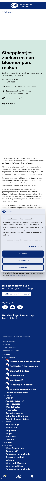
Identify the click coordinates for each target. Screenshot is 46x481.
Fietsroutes (11, 410)
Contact (10, 439)
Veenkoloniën (17, 380)
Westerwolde (17, 375)
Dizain (11, 336)
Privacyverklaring (8, 342)
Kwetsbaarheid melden (10, 350)
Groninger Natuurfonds (18, 454)
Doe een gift (12, 451)
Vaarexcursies (13, 404)
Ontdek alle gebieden (17, 392)
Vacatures (11, 436)
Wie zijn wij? (12, 424)
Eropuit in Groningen (14, 86)
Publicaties (11, 427)
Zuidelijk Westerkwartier (23, 389)
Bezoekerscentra (14, 413)
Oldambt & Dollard (19, 371)
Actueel (8, 442)
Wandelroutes (13, 407)
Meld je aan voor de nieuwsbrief (16, 294)
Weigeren (23, 267)
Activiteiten (8, 12)
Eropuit (9, 398)
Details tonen (34, 247)
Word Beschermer (15, 448)
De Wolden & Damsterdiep (24, 366)
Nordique (26, 336)
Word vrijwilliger (14, 466)
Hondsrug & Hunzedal (21, 385)
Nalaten (10, 460)
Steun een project (15, 457)
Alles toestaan (22, 253)
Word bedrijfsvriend (16, 463)
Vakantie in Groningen (17, 416)
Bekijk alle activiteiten (17, 419)
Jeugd (9, 433)
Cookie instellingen (9, 347)
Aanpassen (23, 260)
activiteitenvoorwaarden (19, 275)
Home (7, 354)
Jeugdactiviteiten (30, 86)
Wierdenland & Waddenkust (25, 361)
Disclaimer (6, 344)
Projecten (11, 430)
